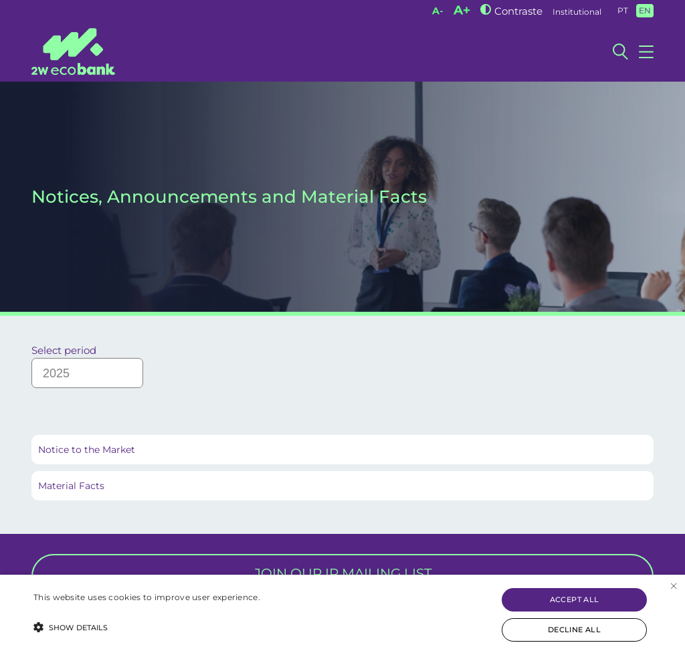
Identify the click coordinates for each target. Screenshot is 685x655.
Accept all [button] (574, 599)
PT (622, 10)
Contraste (518, 11)
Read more (56, 610)
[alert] (342, 615)
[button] (146, 626)
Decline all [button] (574, 629)
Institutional (577, 12)
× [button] (673, 586)
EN (645, 10)
